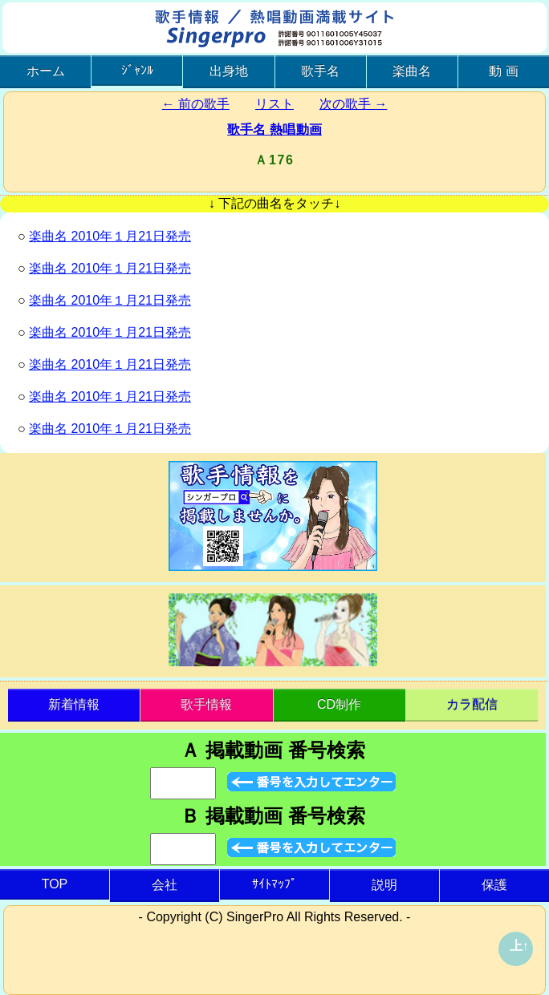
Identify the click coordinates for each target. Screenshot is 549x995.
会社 (164, 885)
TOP (55, 884)
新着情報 (74, 704)
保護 (494, 885)
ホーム (45, 71)
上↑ (519, 946)
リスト (274, 104)
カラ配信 (472, 704)
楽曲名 (411, 71)
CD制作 (339, 704)
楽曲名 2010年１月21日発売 (110, 236)
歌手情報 (206, 704)
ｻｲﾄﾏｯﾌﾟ (274, 884)
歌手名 (320, 71)
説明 (384, 885)
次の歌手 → (353, 104)
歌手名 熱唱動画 (274, 129)
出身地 (228, 71)
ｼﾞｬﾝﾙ (137, 70)
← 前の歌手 (196, 104)
